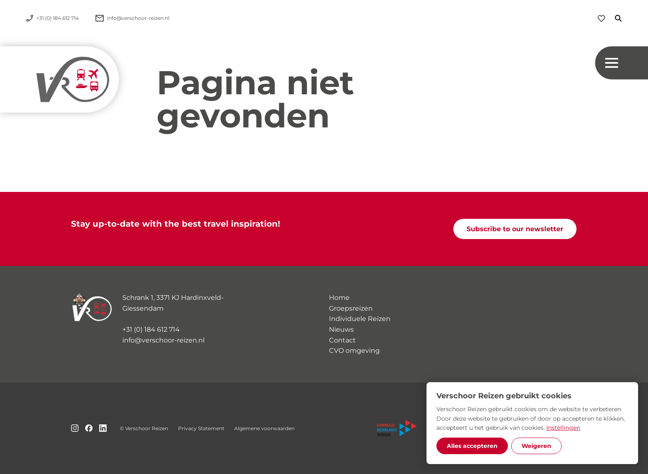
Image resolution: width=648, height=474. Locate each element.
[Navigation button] (621, 62)
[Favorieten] (601, 18)
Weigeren (536, 446)
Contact (342, 340)
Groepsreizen (351, 308)
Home (339, 298)
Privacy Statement (201, 428)
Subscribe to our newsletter (515, 229)
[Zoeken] (613, 18)
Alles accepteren (472, 446)
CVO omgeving (354, 350)
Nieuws (341, 329)
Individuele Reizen (360, 319)
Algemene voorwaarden (264, 428)
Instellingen (563, 427)
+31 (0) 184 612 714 (151, 329)
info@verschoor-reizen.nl (163, 340)
